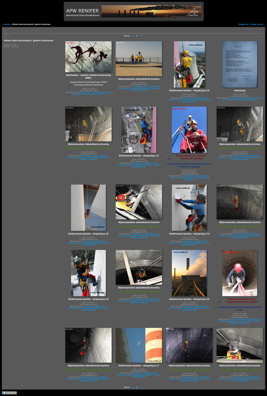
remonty (107, 92)
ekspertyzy (187, 98)
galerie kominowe (99, 94)
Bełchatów (82, 92)
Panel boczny (257, 24)
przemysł (79, 94)
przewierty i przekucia (139, 90)
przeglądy (197, 98)
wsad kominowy (188, 176)
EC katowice (136, 86)
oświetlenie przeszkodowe (239, 323)
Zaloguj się (243, 24)
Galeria (6, 24)
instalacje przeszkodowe (192, 100)
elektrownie (99, 92)
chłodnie (87, 94)
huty (73, 94)
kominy (90, 92)
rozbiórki (172, 178)
